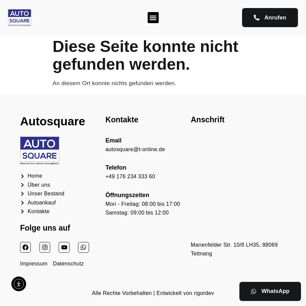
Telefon (116, 167)
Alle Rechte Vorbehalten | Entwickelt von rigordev (153, 293)
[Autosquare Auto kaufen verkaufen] (238, 183)
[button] (153, 17)
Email (113, 140)
